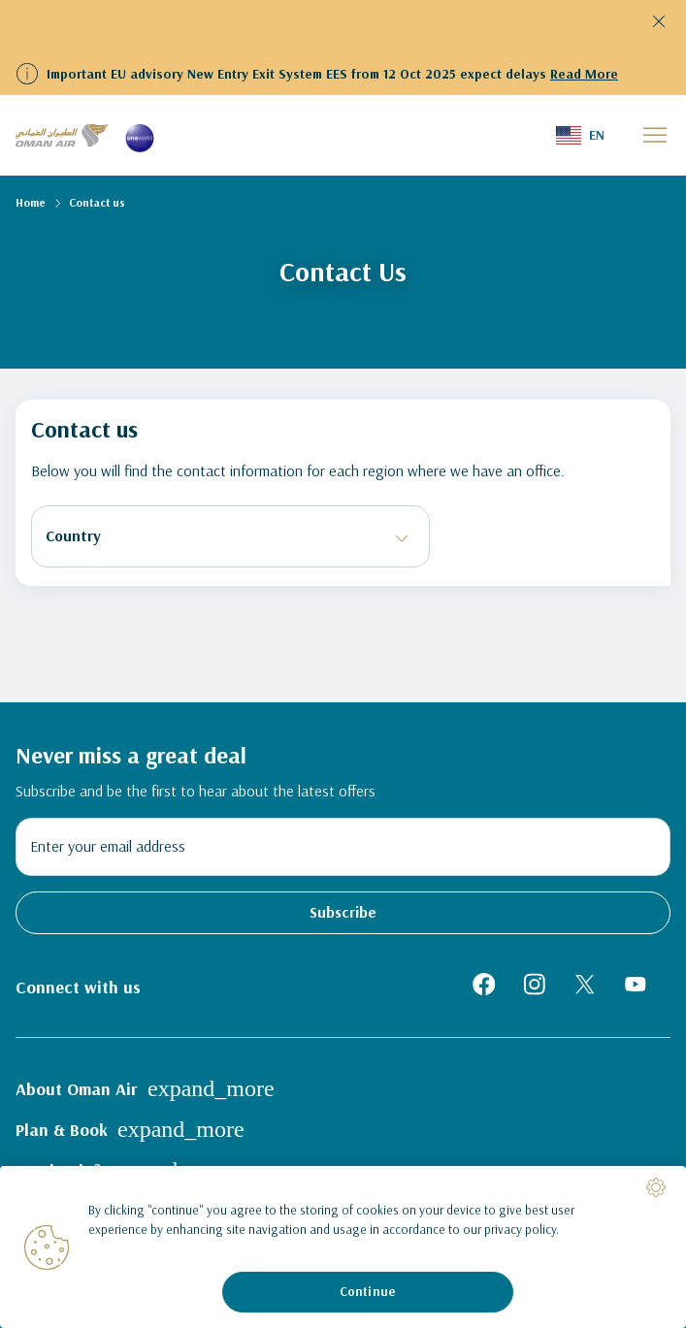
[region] (343, 1247)
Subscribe (343, 912)
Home (31, 202)
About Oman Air (145, 1088)
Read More (584, 73)
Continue (367, 1291)
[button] (580, 135)
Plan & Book (130, 1129)
